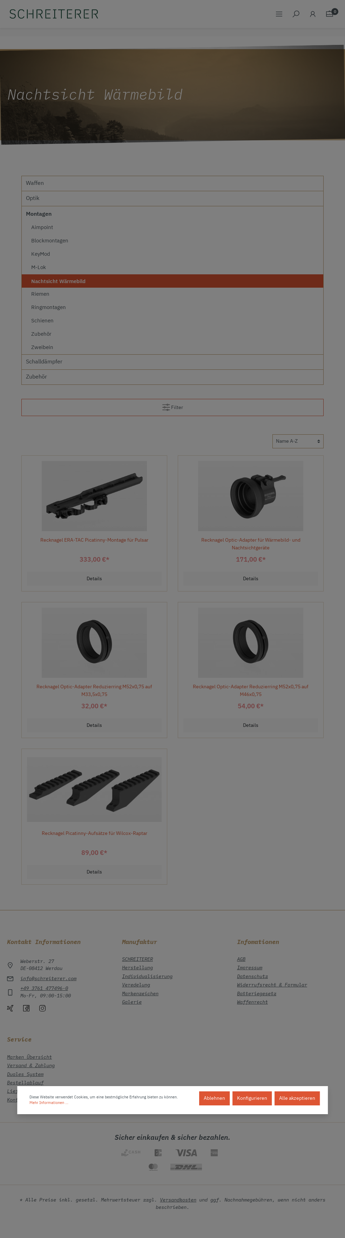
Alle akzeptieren (297, 1098)
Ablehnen (214, 1098)
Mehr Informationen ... (48, 1103)
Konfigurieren (252, 1098)
